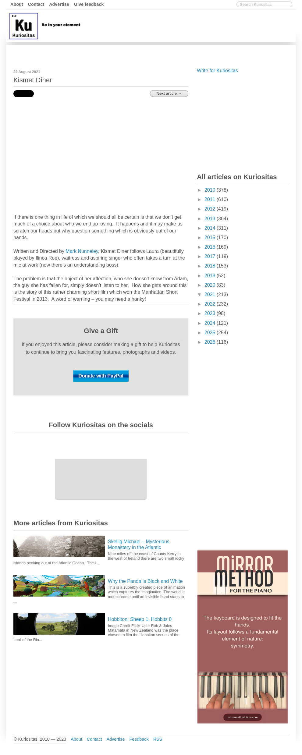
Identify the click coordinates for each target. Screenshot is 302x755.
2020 (210, 285)
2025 (210, 332)
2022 (210, 304)
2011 (210, 199)
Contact (36, 4)
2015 (210, 237)
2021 (210, 294)
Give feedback (89, 4)
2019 (210, 275)
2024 (210, 323)
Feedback (138, 739)
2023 (210, 313)
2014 (210, 228)
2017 (210, 256)
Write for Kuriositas (217, 70)
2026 (210, 342)
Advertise (59, 4)
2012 (210, 208)
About (16, 4)
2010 (210, 190)
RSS (157, 739)
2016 (210, 247)
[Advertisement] (183, 52)
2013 (210, 218)
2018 (210, 265)
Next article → (169, 93)
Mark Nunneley (82, 251)
